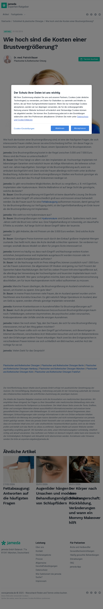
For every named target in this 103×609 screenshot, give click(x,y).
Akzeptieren (80, 128)
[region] (51, 109)
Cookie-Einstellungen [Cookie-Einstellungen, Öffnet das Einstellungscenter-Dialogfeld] (24, 128)
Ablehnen (59, 128)
